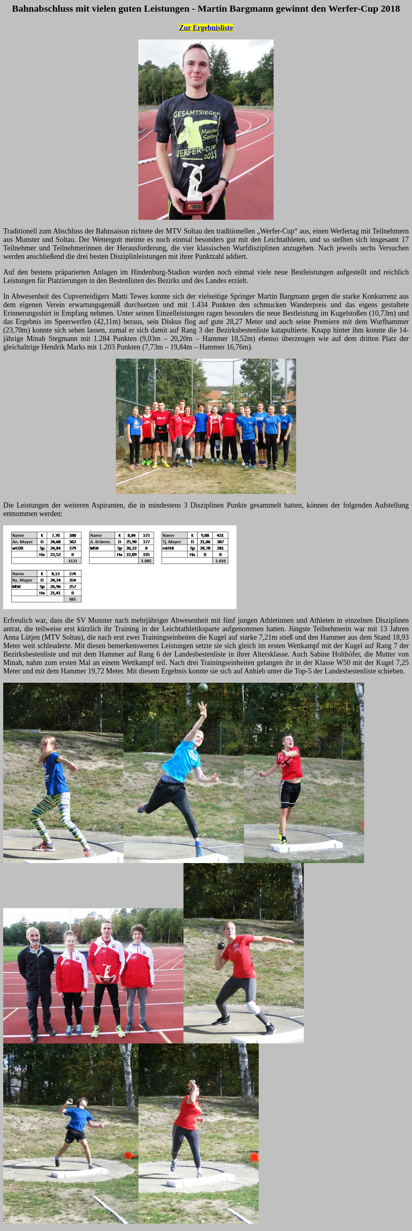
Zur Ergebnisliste (206, 28)
